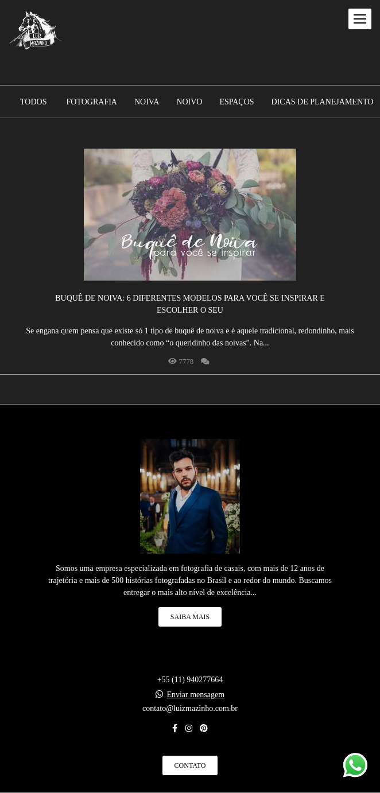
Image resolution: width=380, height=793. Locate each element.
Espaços (236, 102)
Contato (190, 765)
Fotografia (92, 102)
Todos (33, 102)
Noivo (189, 102)
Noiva (146, 102)
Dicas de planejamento (323, 102)
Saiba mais (190, 617)
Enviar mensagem (195, 695)
